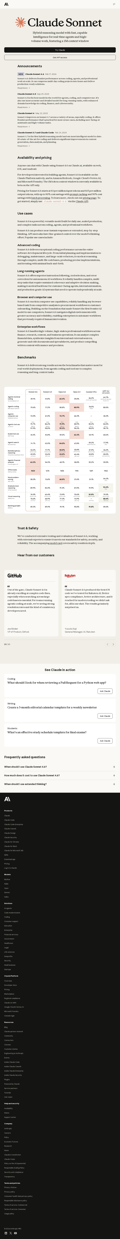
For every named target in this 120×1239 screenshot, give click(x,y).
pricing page (90, 197)
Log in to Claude (10, 868)
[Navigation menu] (114, 4)
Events (6, 1058)
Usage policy (9, 1214)
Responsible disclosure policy (15, 1201)
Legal (6, 948)
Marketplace (9, 994)
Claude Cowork (10, 829)
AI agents (8, 908)
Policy (6, 1137)
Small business (9, 965)
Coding (7, 917)
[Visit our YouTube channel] (15, 1233)
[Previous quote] (107, 644)
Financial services (11, 935)
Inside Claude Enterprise (13, 1071)
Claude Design (10, 833)
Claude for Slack (10, 846)
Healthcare (8, 943)
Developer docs (10, 985)
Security (7, 961)
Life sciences (9, 952)
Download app (9, 859)
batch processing (40, 197)
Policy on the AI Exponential (15, 1163)
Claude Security (10, 837)
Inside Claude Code (12, 1062)
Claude (7, 816)
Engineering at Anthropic (13, 1053)
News (6, 1150)
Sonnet (7, 892)
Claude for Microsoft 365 (13, 851)
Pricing (6, 864)
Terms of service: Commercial (15, 1205)
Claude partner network (13, 1031)
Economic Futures (11, 1142)
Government (9, 939)
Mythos (7, 879)
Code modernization (12, 913)
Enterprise (8, 930)
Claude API (82, 201)
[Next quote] (113, 644)
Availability (8, 1108)
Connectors (8, 1040)
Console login (9, 1016)
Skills (6, 855)
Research (8, 1146)
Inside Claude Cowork (12, 1066)
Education (8, 926)
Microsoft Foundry (11, 1011)
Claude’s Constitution (12, 1155)
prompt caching (78, 194)
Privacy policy (9, 1192)
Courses (7, 1045)
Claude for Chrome (11, 842)
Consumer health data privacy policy (18, 1196)
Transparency (9, 1177)
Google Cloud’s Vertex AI (14, 1007)
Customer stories (11, 1049)
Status (6, 1113)
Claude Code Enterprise (13, 824)
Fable (6, 884)
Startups (7, 969)
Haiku (6, 897)
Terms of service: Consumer (15, 1209)
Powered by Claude (12, 1084)
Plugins (7, 1080)
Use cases (8, 1097)
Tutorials (7, 1093)
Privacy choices (10, 1187)
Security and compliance (13, 1172)
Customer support (11, 921)
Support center (10, 1117)
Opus (6, 888)
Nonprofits (8, 956)
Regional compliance (12, 998)
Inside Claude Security (13, 1075)
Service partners (10, 1088)
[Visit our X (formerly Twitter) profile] (10, 1233)
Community (8, 1036)
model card (56, 543)
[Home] (6, 4)
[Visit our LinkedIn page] (5, 1233)
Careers (7, 1133)
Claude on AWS (10, 1003)
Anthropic (8, 1129)
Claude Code (9, 820)
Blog (5, 1027)
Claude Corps (9, 1159)
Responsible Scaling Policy (14, 1168)
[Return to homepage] (7, 798)
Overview (8, 981)
